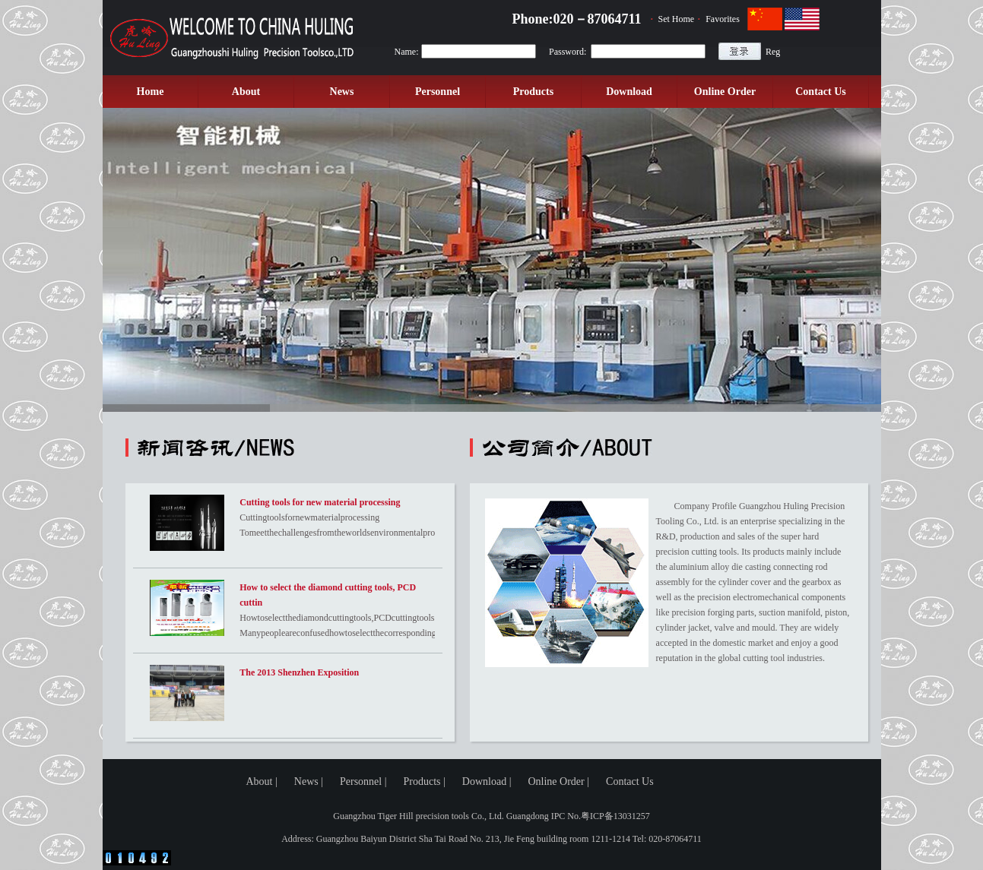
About (246, 91)
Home (150, 91)
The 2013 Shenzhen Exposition (299, 672)
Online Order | (558, 781)
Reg (773, 51)
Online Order (725, 91)
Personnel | (363, 781)
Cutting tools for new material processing (319, 502)
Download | (487, 781)
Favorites (723, 19)
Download (629, 91)
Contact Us (820, 91)
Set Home (676, 19)
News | (308, 781)
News (342, 91)
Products (533, 91)
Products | (425, 781)
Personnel (437, 91)
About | (261, 781)
